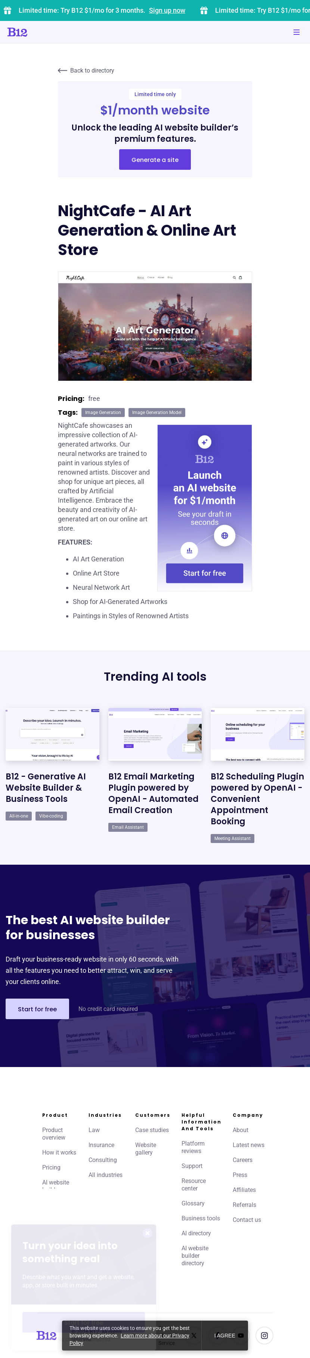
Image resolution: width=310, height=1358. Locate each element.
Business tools (201, 1218)
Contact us (247, 1219)
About (240, 1130)
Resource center (194, 1184)
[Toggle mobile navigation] (297, 32)
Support (192, 1166)
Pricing (51, 1167)
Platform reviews (193, 1147)
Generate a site (155, 160)
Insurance (101, 1145)
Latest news (248, 1145)
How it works (59, 1152)
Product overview (53, 1133)
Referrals (244, 1204)
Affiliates (244, 1189)
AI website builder (55, 1186)
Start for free (37, 1009)
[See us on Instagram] (264, 1336)
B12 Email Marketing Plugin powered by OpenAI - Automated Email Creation (153, 793)
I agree (224, 1336)
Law (94, 1130)
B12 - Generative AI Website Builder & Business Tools (46, 788)
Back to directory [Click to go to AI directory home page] (86, 70)
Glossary (193, 1203)
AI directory (196, 1233)
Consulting (103, 1160)
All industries (106, 1174)
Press (240, 1174)
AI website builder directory (195, 1256)
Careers (242, 1160)
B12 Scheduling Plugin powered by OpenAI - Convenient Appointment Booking (257, 799)
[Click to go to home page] (38, 32)
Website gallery (145, 1148)
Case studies (152, 1130)
